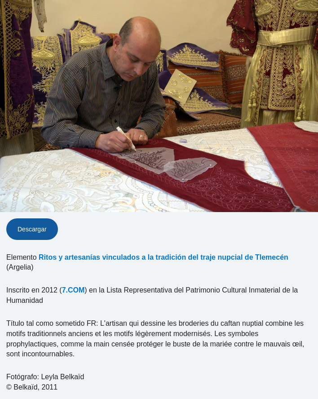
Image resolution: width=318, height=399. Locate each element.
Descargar (32, 229)
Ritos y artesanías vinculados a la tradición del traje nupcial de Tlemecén (163, 257)
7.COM (73, 290)
